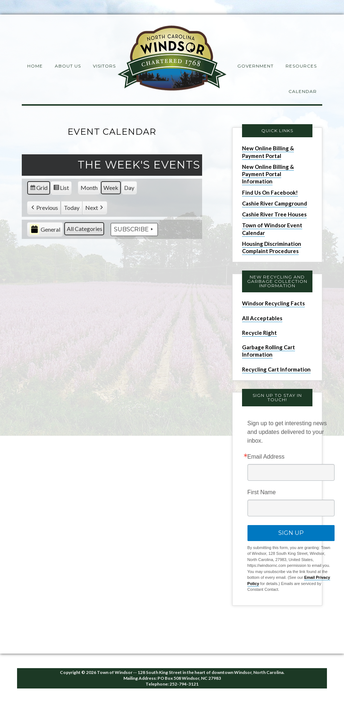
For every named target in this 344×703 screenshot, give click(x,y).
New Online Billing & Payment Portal (268, 152)
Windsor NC (172, 59)
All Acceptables (262, 318)
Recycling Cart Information (276, 369)
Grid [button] (38, 189)
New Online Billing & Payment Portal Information (268, 174)
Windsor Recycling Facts (273, 303)
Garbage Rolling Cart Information (268, 351)
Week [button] (110, 187)
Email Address (265, 457)
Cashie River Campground (274, 203)
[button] (44, 208)
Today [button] (71, 207)
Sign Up (291, 532)
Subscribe (134, 229)
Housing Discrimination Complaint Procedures (271, 247)
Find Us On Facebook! (270, 192)
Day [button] (129, 187)
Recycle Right (259, 332)
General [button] (45, 229)
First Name (261, 492)
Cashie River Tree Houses (274, 214)
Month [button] (89, 187)
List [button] (61, 189)
